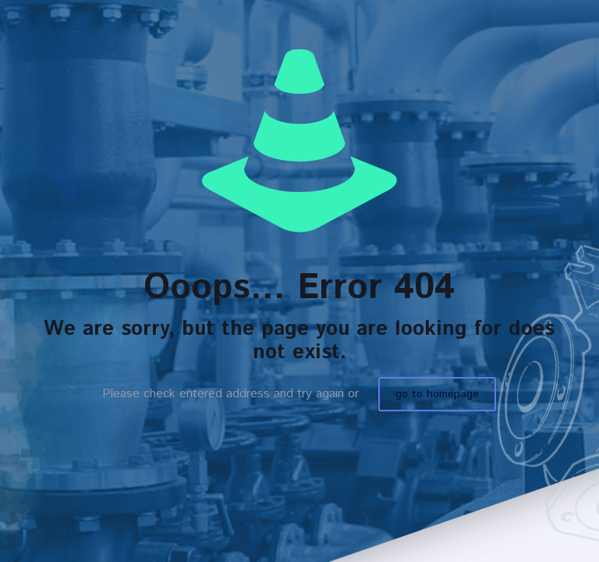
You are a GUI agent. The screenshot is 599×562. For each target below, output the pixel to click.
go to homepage (437, 394)
